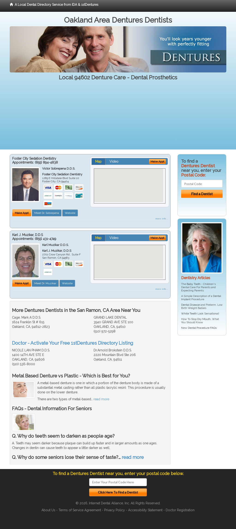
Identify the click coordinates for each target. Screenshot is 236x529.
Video (113, 161)
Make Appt (22, 213)
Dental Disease (190, 304)
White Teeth (189, 313)
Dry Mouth (204, 319)
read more (101, 399)
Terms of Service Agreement (80, 510)
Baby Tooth (194, 284)
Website (70, 213)
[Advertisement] (118, 117)
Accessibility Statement (145, 510)
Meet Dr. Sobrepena (46, 213)
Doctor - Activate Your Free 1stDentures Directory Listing (72, 343)
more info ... (161, 218)
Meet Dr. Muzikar (45, 283)
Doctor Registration (180, 510)
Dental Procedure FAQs (202, 327)
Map (98, 161)
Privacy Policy (114, 510)
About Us (48, 510)
